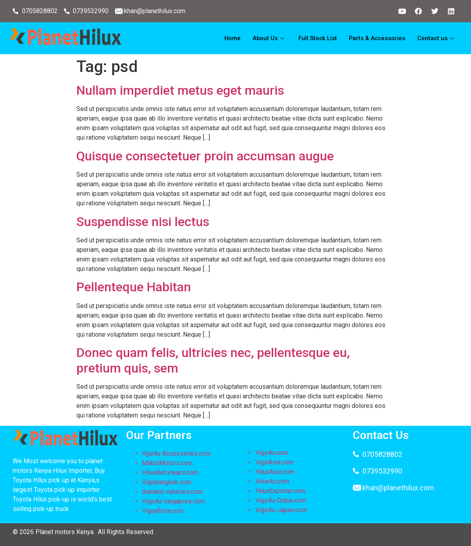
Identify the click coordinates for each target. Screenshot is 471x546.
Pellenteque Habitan (133, 286)
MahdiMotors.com (167, 463)
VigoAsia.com (274, 462)
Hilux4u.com (272, 481)
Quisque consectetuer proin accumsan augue (205, 156)
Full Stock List (315, 38)
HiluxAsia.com (275, 472)
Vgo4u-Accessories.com (176, 453)
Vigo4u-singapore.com (173, 501)
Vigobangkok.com (166, 482)
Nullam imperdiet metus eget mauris (180, 90)
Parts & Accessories (376, 38)
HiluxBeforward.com (170, 472)
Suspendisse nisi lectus (142, 221)
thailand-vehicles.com (173, 491)
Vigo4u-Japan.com (281, 510)
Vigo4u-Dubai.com (280, 500)
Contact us (436, 38)
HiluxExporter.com (280, 491)
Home (230, 38)
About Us (267, 38)
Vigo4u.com (271, 452)
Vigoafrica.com (162, 511)
